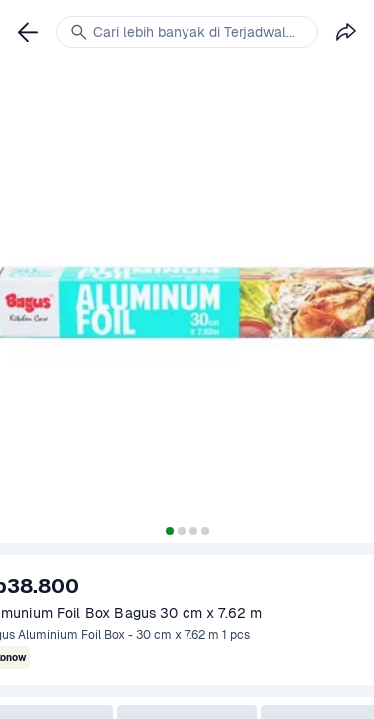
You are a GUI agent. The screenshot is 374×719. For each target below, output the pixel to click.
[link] (28, 32)
